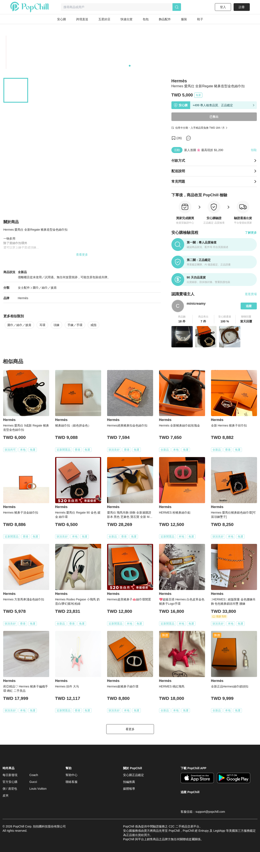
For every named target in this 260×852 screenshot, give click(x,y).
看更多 (130, 729)
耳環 (42, 325)
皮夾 (6, 795)
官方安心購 (10, 782)
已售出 (214, 116)
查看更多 (82, 254)
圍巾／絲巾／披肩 (45, 287)
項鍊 (56, 325)
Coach (33, 775)
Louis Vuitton (37, 788)
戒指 (93, 325)
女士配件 (24, 287)
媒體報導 (129, 788)
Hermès (23, 298)
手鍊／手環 (75, 325)
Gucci (33, 782)
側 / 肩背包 (10, 788)
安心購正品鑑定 (133, 775)
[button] (182, 319)
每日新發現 (10, 775)
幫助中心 (72, 775)
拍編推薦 (129, 782)
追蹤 (249, 306)
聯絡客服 (72, 782)
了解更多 (251, 232)
